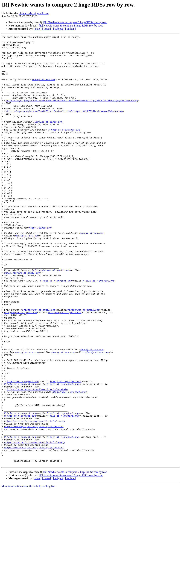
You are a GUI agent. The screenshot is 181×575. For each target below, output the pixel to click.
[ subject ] (59, 28)
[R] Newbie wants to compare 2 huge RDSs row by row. (75, 22)
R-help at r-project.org (23, 450)
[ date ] (37, 28)
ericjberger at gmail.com (38, 364)
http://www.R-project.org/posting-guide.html (33, 504)
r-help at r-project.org (64, 148)
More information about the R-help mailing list (28, 571)
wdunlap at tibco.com (48, 139)
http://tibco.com (40, 266)
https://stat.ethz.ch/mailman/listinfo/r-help (37, 460)
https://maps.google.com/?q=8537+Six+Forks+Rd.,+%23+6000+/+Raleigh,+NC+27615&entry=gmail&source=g (71, 113)
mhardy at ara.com (43, 88)
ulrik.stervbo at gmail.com (34, 13)
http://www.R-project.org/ (69, 463)
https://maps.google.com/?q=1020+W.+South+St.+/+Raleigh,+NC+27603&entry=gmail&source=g (64, 126)
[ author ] (70, 28)
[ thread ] (47, 28)
